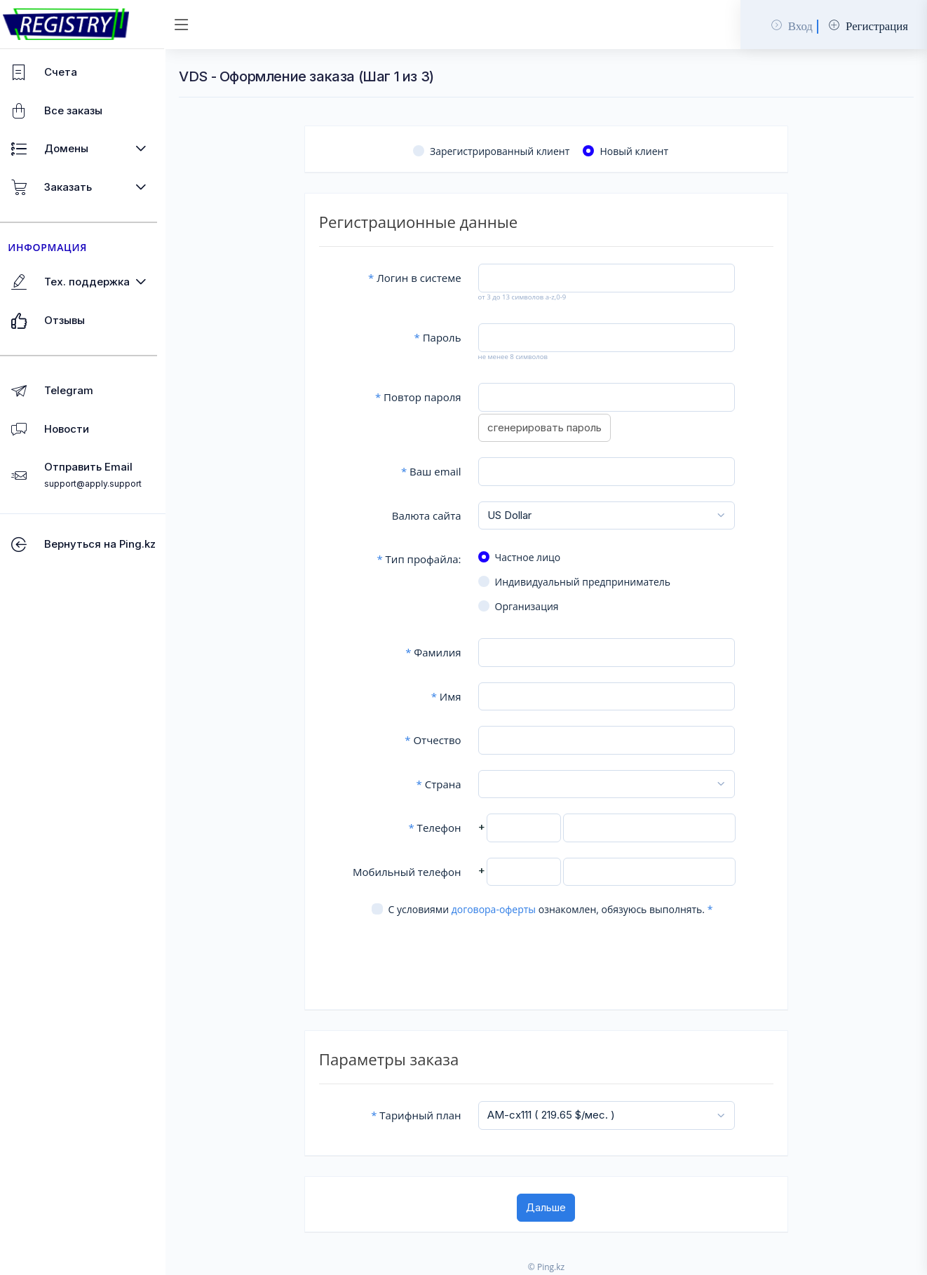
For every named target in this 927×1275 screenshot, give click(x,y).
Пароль (443, 337)
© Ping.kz (551, 1267)
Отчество (439, 740)
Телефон (440, 828)
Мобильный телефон (413, 872)
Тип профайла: (425, 559)
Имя (452, 696)
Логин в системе (420, 278)
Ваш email (437, 471)
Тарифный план (422, 1115)
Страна (444, 784)
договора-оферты (498, 909)
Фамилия (439, 652)
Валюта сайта (433, 515)
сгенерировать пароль (550, 427)
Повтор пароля (424, 397)
